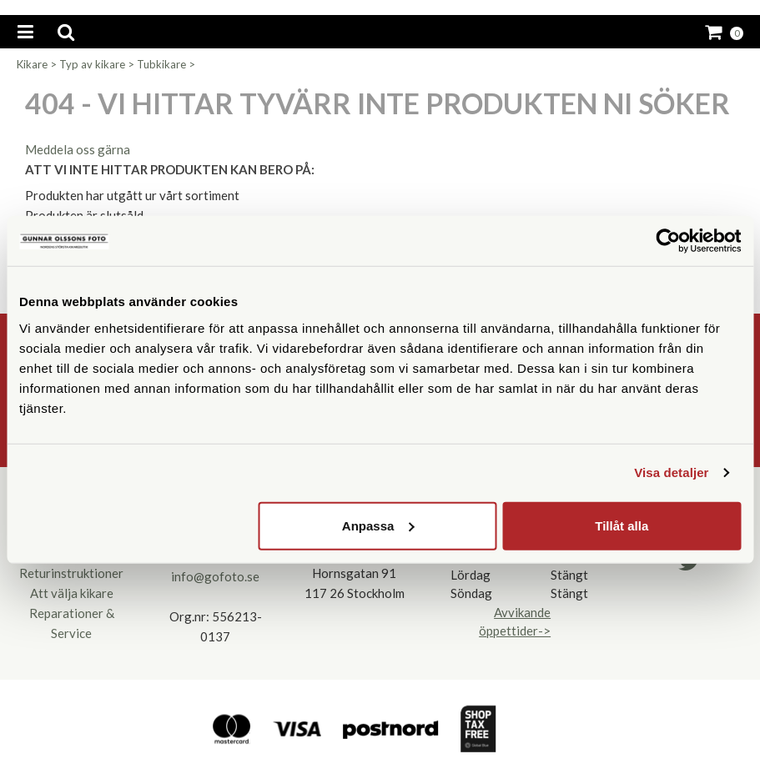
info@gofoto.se (215, 576)
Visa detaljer (671, 472)
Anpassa (378, 525)
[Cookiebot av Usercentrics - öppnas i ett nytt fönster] (668, 241)
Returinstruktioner (71, 572)
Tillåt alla (621, 525)
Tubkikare (161, 64)
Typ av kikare (92, 64)
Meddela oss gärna (77, 149)
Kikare (32, 64)
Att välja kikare (71, 593)
